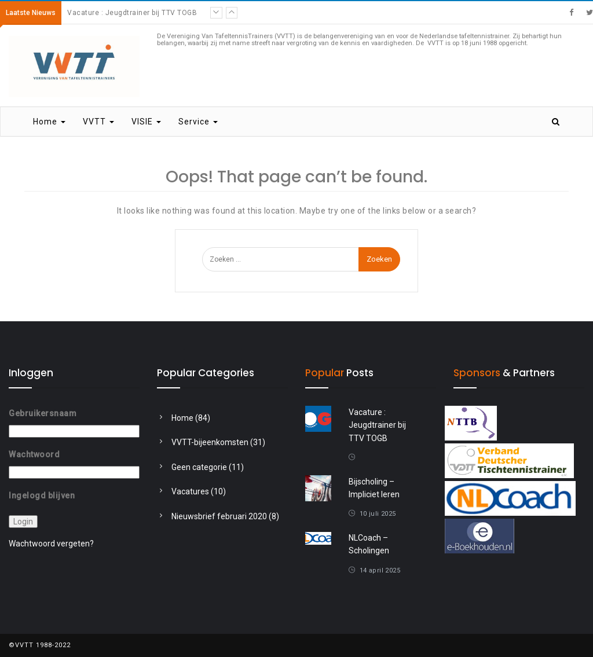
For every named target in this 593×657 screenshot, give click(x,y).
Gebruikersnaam (42, 413)
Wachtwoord (34, 454)
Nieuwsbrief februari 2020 (219, 516)
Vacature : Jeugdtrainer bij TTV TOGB (132, 13)
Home (49, 121)
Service (198, 121)
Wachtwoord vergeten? (51, 543)
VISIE (146, 121)
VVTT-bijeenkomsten (209, 442)
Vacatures (190, 491)
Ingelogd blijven (42, 495)
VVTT (98, 121)
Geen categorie (199, 467)
